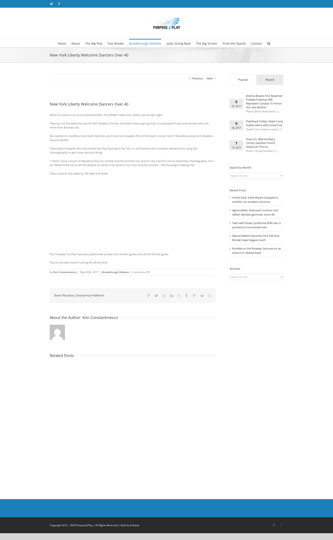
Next (210, 78)
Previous (197, 78)
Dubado (134, 525)
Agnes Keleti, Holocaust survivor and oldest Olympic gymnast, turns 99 (255, 212)
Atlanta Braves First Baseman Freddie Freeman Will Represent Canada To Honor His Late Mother (264, 101)
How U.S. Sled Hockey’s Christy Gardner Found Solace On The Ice (260, 143)
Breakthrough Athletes (115, 272)
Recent (269, 80)
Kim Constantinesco (65, 272)
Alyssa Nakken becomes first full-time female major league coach (255, 238)
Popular (243, 80)
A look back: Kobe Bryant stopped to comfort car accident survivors (255, 200)
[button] (268, 43)
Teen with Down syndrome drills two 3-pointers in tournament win (256, 225)
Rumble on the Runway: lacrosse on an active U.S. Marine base (256, 251)
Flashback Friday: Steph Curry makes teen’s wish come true (264, 123)
